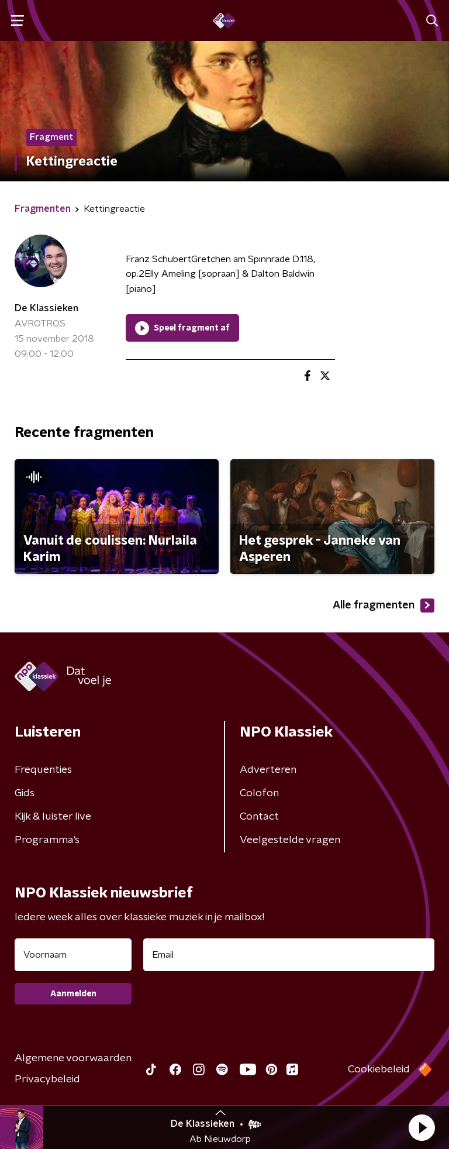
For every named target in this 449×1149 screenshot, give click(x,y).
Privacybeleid (47, 1079)
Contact (259, 816)
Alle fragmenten (383, 605)
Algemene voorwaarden (73, 1058)
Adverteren (268, 770)
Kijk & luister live (53, 816)
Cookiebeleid (379, 1069)
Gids (24, 793)
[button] (421, 1127)
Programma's (47, 840)
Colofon (259, 793)
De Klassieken (46, 308)
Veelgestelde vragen (290, 840)
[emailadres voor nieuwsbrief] (288, 954)
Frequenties (43, 770)
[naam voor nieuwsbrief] (73, 954)
